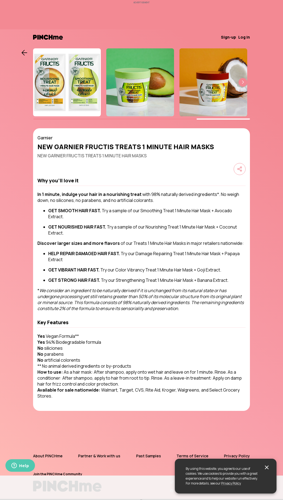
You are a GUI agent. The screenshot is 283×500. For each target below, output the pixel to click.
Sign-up (228, 37)
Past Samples (148, 455)
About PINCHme (48, 455)
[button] (243, 82)
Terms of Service (192, 455)
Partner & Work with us (99, 455)
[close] (266, 467)
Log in (244, 37)
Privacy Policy (231, 483)
